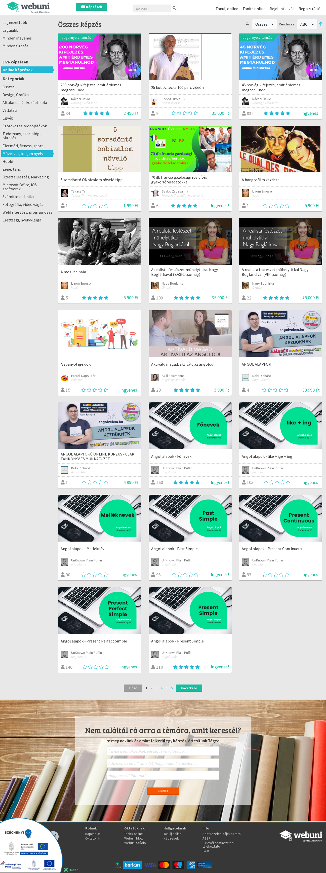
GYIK (205, 851)
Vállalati (10, 110)
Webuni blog (133, 838)
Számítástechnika (18, 196)
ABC (307, 24)
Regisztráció (309, 8)
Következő (189, 688)
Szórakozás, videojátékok (25, 125)
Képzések (91, 7)
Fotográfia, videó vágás (23, 204)
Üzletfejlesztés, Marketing (26, 176)
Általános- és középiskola (25, 102)
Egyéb (8, 118)
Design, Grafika (16, 94)
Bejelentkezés (282, 8)
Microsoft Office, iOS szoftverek (20, 186)
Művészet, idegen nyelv (23, 153)
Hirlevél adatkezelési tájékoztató (218, 845)
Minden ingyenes (17, 38)
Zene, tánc (12, 169)
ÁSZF (206, 838)
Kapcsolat (92, 833)
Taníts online (253, 8)
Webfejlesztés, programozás (27, 212)
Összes (9, 86)
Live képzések (15, 61)
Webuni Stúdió (135, 843)
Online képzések (18, 69)
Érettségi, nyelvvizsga (22, 219)
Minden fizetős (15, 45)
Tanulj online (227, 8)
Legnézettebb (15, 22)
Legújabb (10, 30)
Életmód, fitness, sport (23, 145)
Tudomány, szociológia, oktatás (23, 135)
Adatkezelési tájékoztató (221, 833)
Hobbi (8, 161)
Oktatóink (92, 838)
